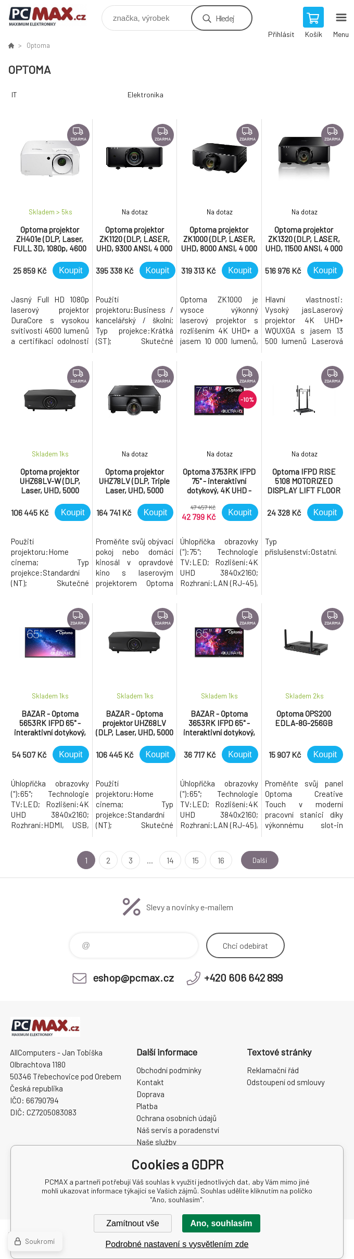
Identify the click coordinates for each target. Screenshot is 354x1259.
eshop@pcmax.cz (133, 977)
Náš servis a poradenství (177, 1130)
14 (167, 860)
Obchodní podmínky (168, 1070)
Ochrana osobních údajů (176, 1118)
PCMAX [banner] (54, 15)
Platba (147, 1106)
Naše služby (156, 1142)
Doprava (150, 1094)
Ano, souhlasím (221, 1223)
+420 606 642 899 (243, 977)
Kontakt (150, 1082)
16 (217, 860)
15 (192, 860)
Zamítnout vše (132, 1223)
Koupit (70, 270)
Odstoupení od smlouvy (286, 1082)
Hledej (225, 18)
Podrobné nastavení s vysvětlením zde (177, 1244)
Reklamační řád (273, 1070)
